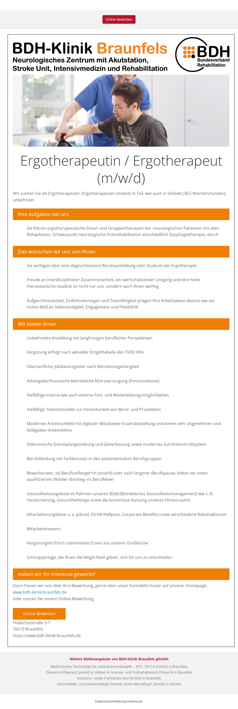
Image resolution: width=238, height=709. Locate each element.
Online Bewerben (39, 613)
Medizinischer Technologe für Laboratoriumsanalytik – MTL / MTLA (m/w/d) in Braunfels (119, 667)
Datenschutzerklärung (110, 701)
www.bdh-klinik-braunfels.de (40, 592)
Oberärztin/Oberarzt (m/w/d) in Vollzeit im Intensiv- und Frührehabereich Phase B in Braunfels (119, 672)
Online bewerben (119, 19)
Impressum (135, 701)
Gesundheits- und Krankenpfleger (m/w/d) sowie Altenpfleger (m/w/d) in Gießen (119, 684)
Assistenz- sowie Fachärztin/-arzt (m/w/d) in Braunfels (119, 678)
